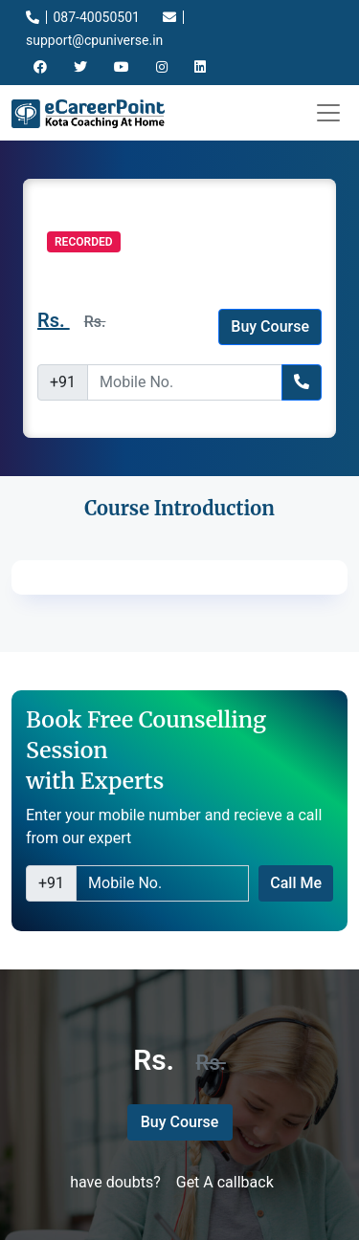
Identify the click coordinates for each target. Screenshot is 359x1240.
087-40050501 (83, 17)
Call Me (296, 883)
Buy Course (270, 326)
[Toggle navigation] (328, 113)
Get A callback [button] (225, 1182)
